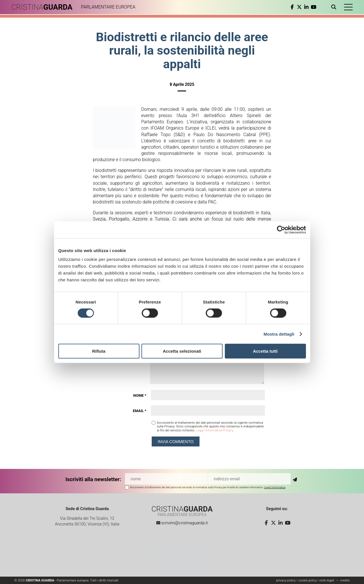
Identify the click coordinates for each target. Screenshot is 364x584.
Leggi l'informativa (274, 487)
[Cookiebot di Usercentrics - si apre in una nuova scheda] (281, 229)
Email (139, 411)
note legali (327, 580)
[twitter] (299, 7)
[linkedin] (306, 7)
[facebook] (292, 7)
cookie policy (307, 580)
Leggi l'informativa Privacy (214, 430)
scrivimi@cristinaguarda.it (184, 523)
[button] (348, 7)
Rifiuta (99, 351)
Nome (139, 395)
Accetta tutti (265, 351)
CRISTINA (42, 7)
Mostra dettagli (279, 333)
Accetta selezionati (182, 351)
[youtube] (313, 7)
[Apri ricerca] (334, 7)
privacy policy (286, 580)
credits (345, 580)
